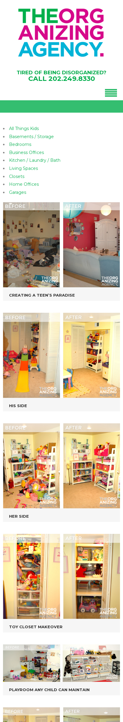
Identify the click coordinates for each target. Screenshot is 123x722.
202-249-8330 (36, 641)
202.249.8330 (71, 79)
